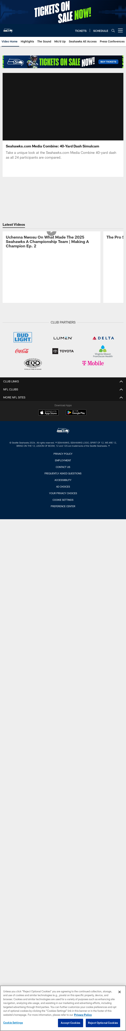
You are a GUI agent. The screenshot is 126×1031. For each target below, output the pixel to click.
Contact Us (63, 447)
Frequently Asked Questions (63, 454)
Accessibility (63, 460)
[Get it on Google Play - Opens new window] (76, 395)
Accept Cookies (70, 1022)
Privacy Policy (63, 434)
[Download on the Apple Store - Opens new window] (48, 393)
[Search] (113, 30)
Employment (63, 441)
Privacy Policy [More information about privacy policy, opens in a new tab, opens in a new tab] (83, 1014)
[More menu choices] (120, 30)
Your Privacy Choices (63, 474)
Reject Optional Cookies (103, 1022)
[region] (63, 1008)
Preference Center (63, 487)
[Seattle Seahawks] (63, 412)
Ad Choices (63, 467)
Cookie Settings (63, 480)
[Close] (119, 992)
